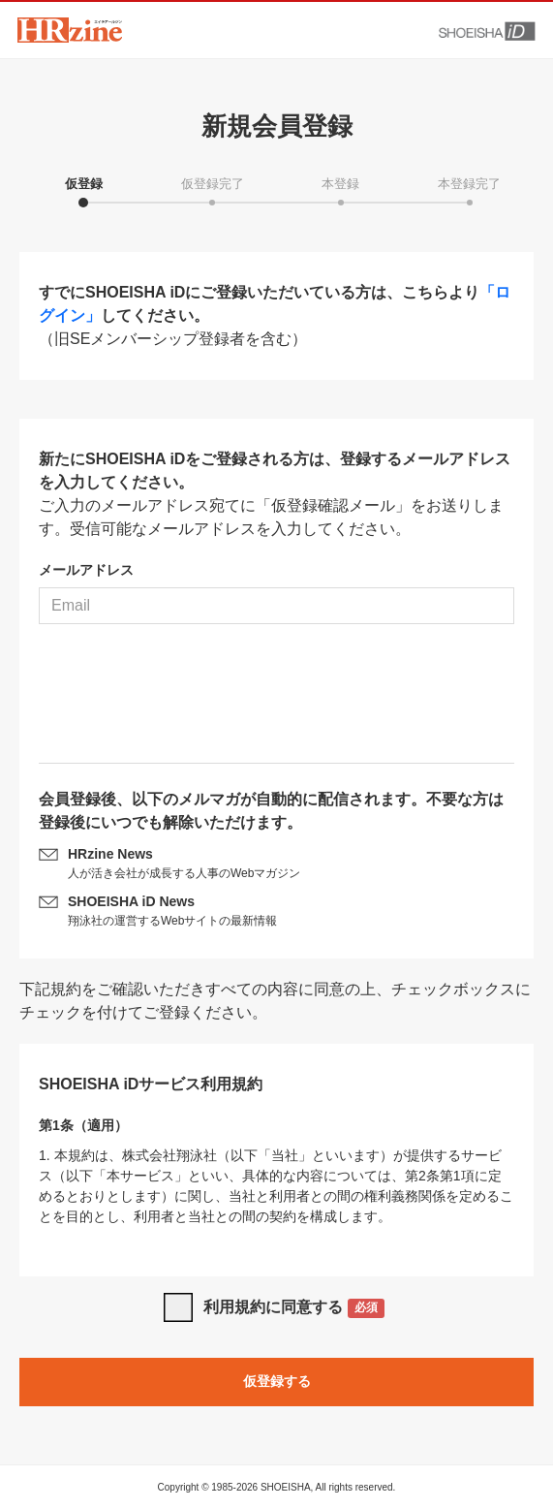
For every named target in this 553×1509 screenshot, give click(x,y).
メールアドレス (86, 570)
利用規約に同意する (293, 1309)
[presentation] (277, 701)
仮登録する (277, 1381)
